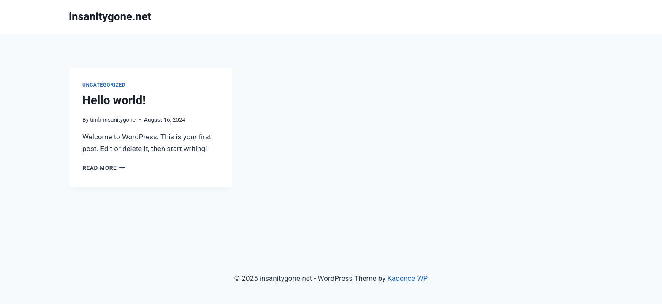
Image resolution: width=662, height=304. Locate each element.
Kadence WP (407, 278)
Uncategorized (103, 85)
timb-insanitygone (113, 119)
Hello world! (114, 100)
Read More (103, 167)
